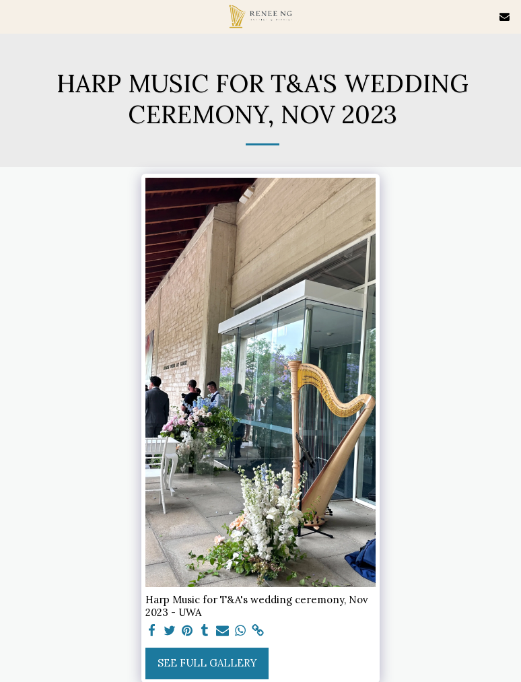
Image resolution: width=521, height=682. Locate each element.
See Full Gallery (207, 662)
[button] (14, 16)
